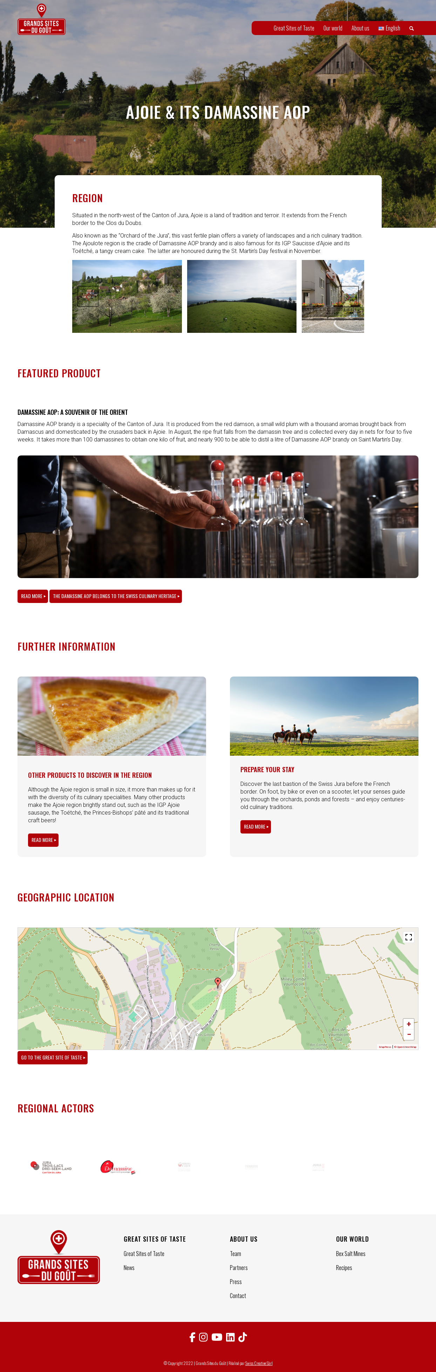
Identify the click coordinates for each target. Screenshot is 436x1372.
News (129, 1267)
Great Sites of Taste (144, 1253)
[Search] (411, 28)
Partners (239, 1267)
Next (348, 296)
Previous (87, 296)
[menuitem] (294, 28)
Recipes (344, 1267)
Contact (238, 1295)
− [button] (409, 1034)
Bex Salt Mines (351, 1253)
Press (236, 1281)
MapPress (385, 1047)
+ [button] (409, 1024)
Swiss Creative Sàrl (259, 1363)
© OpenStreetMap (405, 1047)
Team (235, 1253)
